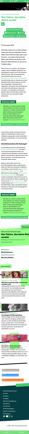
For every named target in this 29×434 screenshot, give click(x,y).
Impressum (6, 403)
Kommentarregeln (8, 408)
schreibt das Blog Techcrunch (10, 149)
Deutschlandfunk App (14, 29)
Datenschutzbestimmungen (17, 119)
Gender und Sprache (9, 411)
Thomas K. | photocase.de (22, 8)
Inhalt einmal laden (7, 124)
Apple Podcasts (9, 36)
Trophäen (6, 398)
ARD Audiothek (10, 33)
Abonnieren (21, 36)
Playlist (22, 432)
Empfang (5, 396)
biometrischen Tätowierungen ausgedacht (13, 78)
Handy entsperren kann (17, 181)
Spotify (21, 33)
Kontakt (5, 393)
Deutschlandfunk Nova (10, 391)
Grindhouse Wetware (19, 183)
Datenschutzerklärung (9, 401)
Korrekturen (6, 406)
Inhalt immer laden (21, 124)
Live (7, 432)
